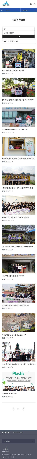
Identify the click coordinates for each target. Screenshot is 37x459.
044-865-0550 (9, 457)
